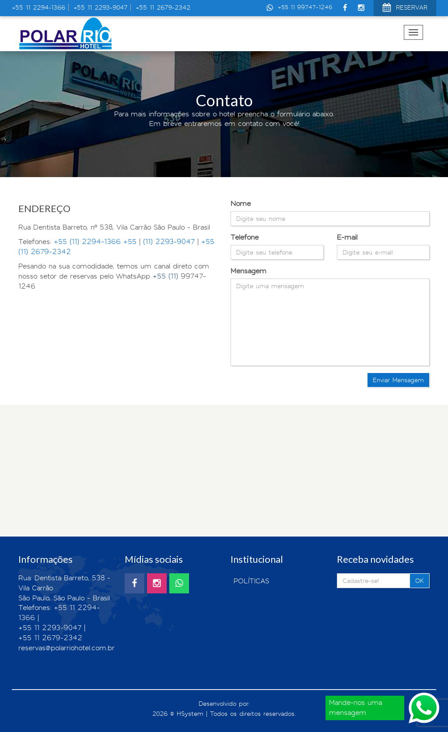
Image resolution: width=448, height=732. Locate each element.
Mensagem (248, 271)
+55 (131, 241)
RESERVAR (404, 8)
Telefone (245, 237)
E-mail (347, 237)
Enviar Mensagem (398, 379)
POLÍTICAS (251, 581)
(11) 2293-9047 (169, 241)
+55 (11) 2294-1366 (87, 241)
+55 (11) (167, 276)
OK (419, 580)
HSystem (190, 713)
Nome (241, 203)
